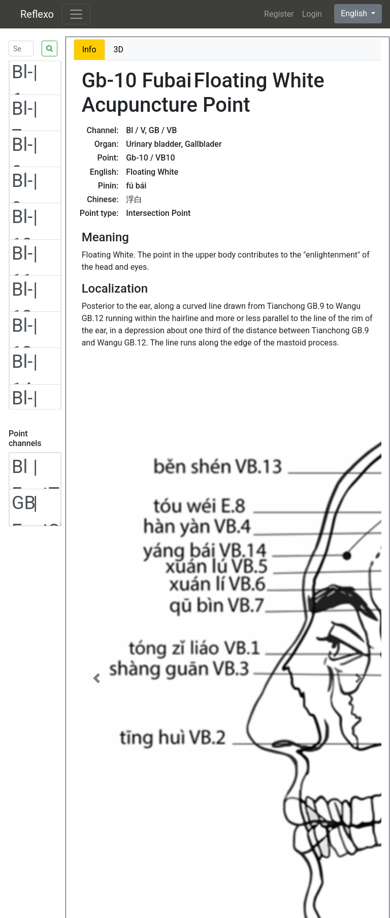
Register (279, 14)
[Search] (21, 48)
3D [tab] (119, 49)
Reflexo (37, 14)
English (355, 13)
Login (312, 14)
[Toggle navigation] (76, 14)
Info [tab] (89, 49)
